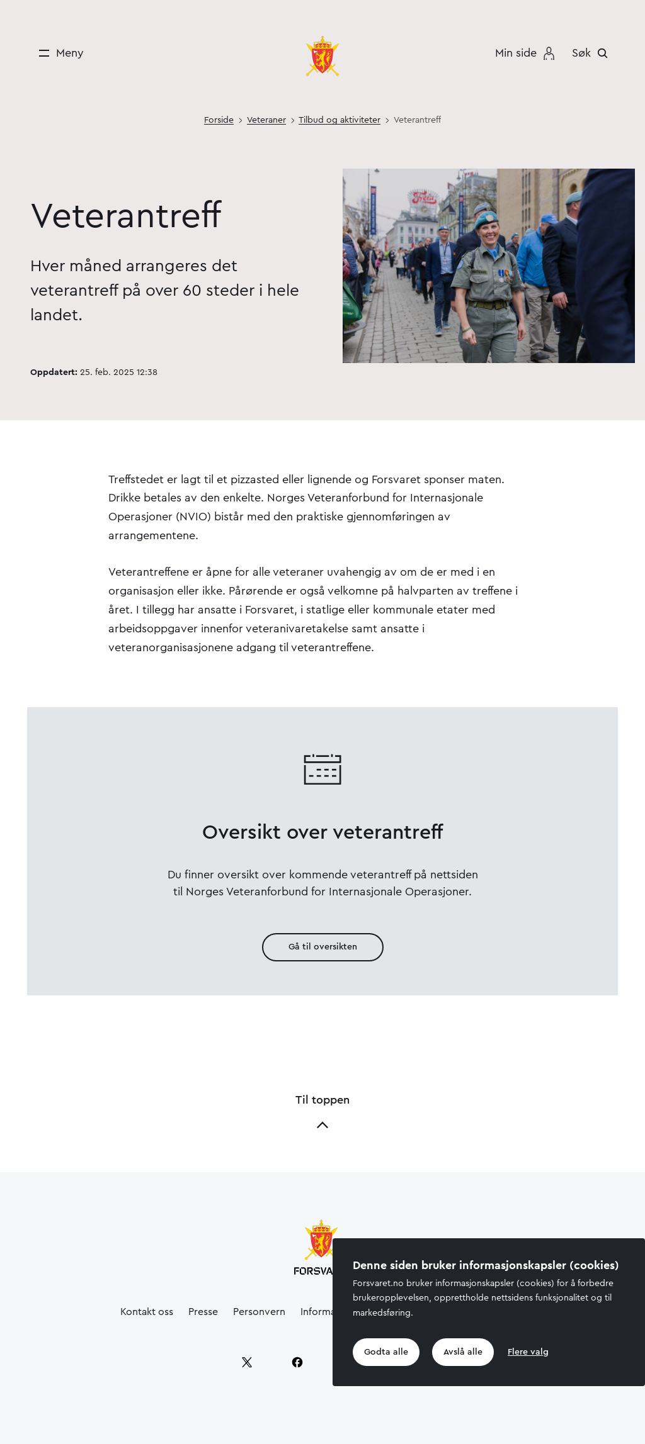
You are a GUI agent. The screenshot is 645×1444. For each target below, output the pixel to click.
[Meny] (57, 53)
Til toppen (322, 1112)
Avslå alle (462, 1352)
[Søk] (593, 53)
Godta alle (386, 1352)
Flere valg (528, 1352)
